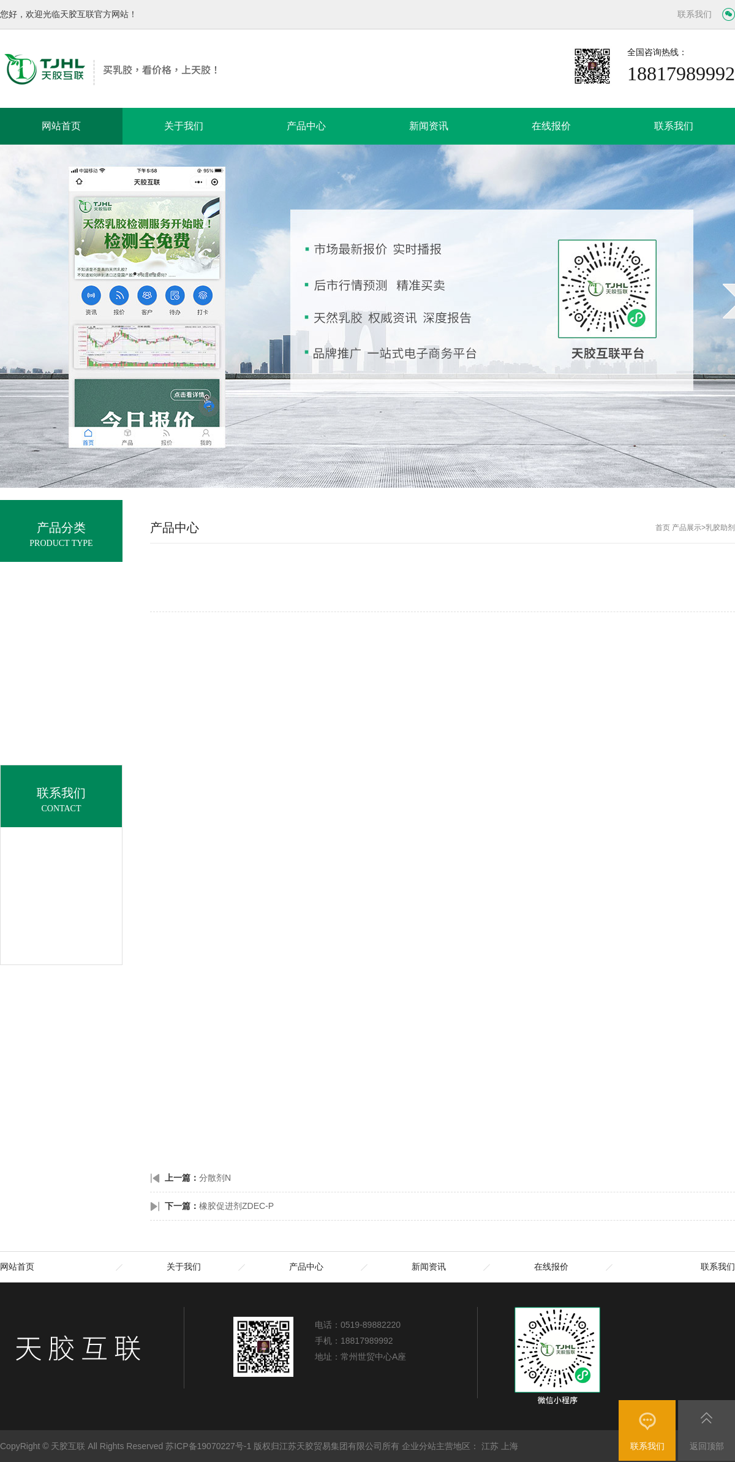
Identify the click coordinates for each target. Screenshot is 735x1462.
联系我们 (694, 14)
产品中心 (306, 126)
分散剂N (215, 1178)
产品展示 (686, 527)
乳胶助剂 (720, 527)
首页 (662, 527)
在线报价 (551, 126)
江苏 (490, 1446)
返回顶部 (707, 1446)
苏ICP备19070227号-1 (208, 1446)
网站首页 (61, 126)
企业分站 (419, 1446)
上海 (509, 1446)
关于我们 (183, 126)
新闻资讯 (428, 126)
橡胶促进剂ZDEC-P (236, 1206)
